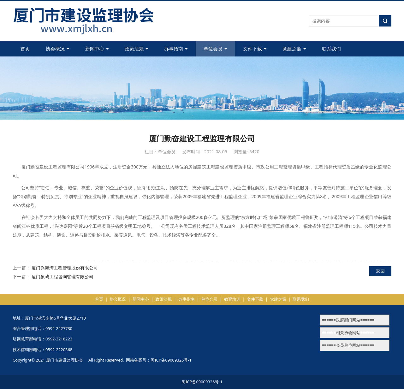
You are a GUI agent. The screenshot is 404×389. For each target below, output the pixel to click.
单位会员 (215, 48)
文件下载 (255, 48)
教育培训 (232, 299)
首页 (25, 48)
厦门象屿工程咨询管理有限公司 (62, 277)
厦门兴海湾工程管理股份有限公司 (65, 268)
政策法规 (136, 48)
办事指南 (176, 48)
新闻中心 (97, 48)
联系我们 (331, 48)
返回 (380, 271)
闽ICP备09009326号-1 (171, 360)
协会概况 (57, 48)
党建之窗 (294, 48)
